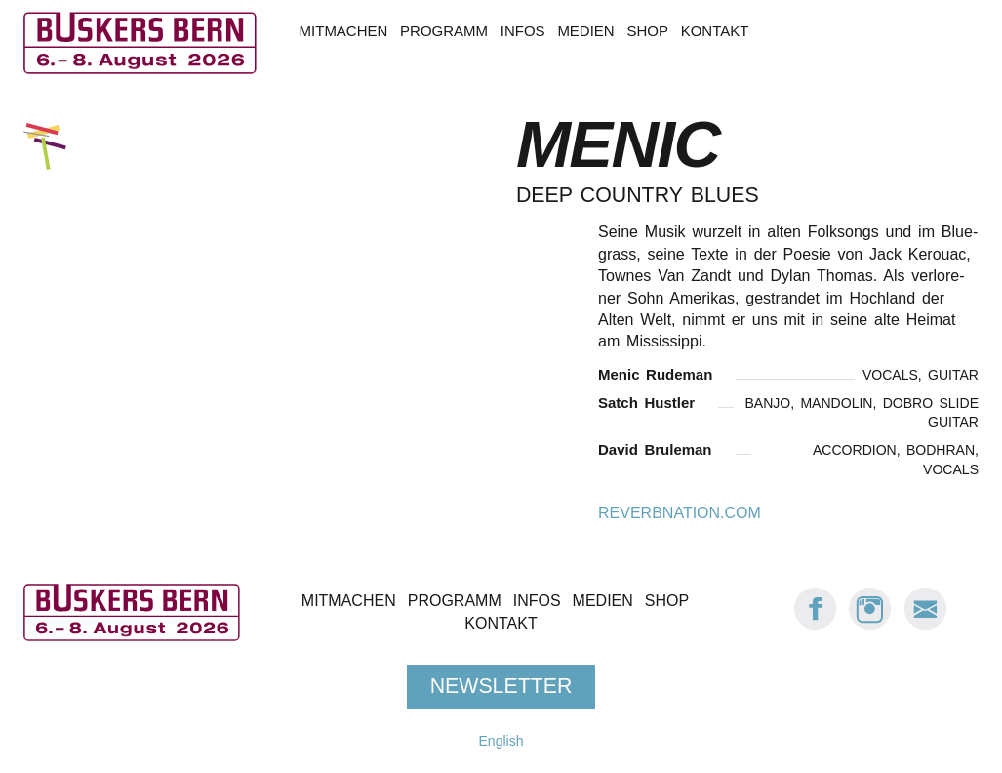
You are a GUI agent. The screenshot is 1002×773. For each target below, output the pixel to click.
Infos (523, 30)
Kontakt (715, 30)
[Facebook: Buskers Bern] (815, 625)
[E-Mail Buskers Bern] (924, 625)
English (500, 741)
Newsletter (501, 686)
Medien (585, 30)
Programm (444, 30)
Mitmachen (344, 30)
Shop (646, 30)
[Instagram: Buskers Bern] (870, 625)
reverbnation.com (679, 513)
